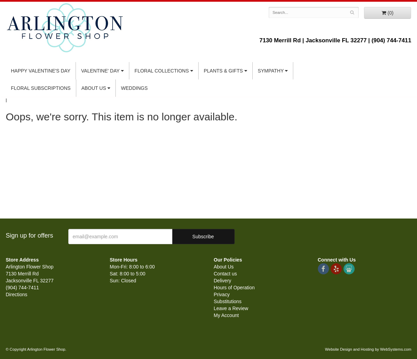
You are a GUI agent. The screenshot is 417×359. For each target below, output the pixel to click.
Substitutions (228, 301)
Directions (16, 294)
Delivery (223, 280)
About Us (93, 88)
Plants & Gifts (223, 71)
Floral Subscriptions (41, 88)
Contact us (225, 273)
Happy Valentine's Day (41, 71)
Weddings (134, 88)
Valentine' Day (100, 71)
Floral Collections (161, 71)
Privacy (222, 294)
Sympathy (271, 71)
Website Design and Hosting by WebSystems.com (368, 349)
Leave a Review (231, 308)
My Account (226, 315)
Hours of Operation (234, 287)
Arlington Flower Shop (65, 28)
